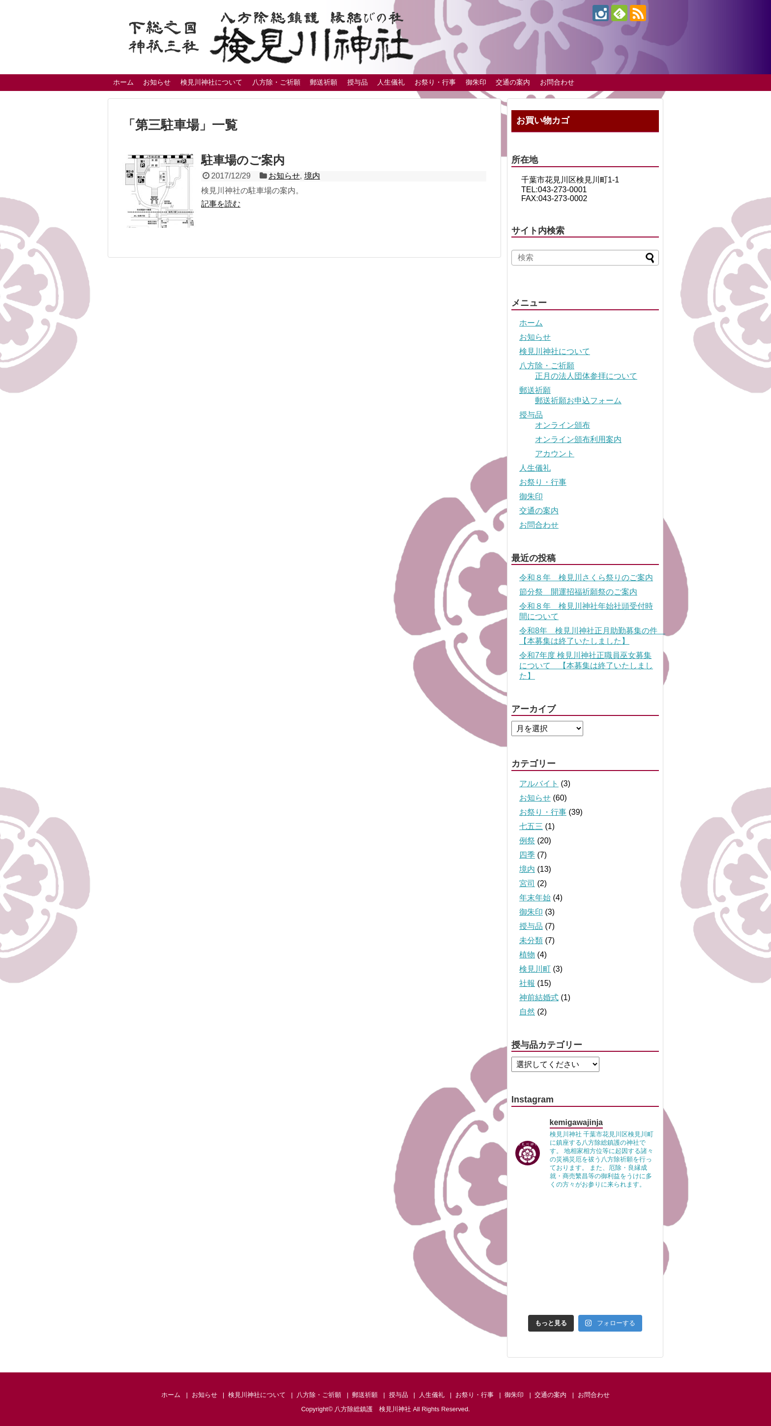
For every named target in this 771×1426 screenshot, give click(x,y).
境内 (312, 176)
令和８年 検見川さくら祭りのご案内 (586, 577)
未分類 (531, 940)
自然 (527, 1012)
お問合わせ (557, 82)
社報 (527, 983)
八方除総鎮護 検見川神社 (372, 1409)
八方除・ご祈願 (276, 82)
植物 (527, 955)
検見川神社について (211, 82)
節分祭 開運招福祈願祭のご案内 (578, 592)
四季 (527, 855)
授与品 (357, 82)
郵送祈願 (323, 82)
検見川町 (535, 969)
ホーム (123, 82)
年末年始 (535, 897)
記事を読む (220, 204)
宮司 (527, 883)
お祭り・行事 (435, 82)
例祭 (527, 840)
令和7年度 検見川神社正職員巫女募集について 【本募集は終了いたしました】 (586, 665)
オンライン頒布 (562, 425)
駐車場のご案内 (243, 160)
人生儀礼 (391, 82)
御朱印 (476, 82)
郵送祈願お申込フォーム (578, 400)
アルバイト (539, 783)
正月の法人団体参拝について (586, 376)
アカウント (554, 453)
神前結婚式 (539, 997)
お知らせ (157, 82)
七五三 (531, 826)
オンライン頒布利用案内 (578, 439)
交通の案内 (513, 82)
